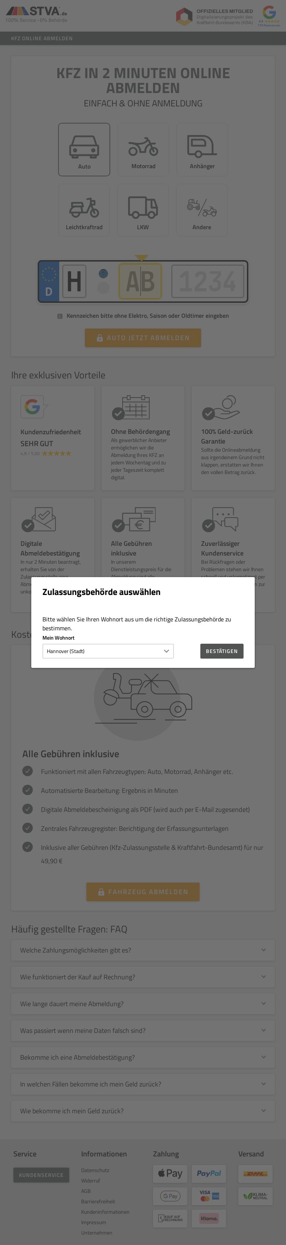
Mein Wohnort (58, 637)
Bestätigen (222, 651)
